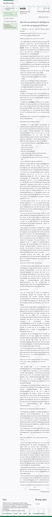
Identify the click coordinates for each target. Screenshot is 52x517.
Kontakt (15, 513)
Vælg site (38, 504)
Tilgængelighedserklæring (39, 513)
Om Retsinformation (7, 513)
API (30, 513)
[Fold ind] (16, 9)
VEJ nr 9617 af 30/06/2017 (9, 14)
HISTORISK (23, 8)
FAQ (20, 513)
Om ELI (25, 513)
